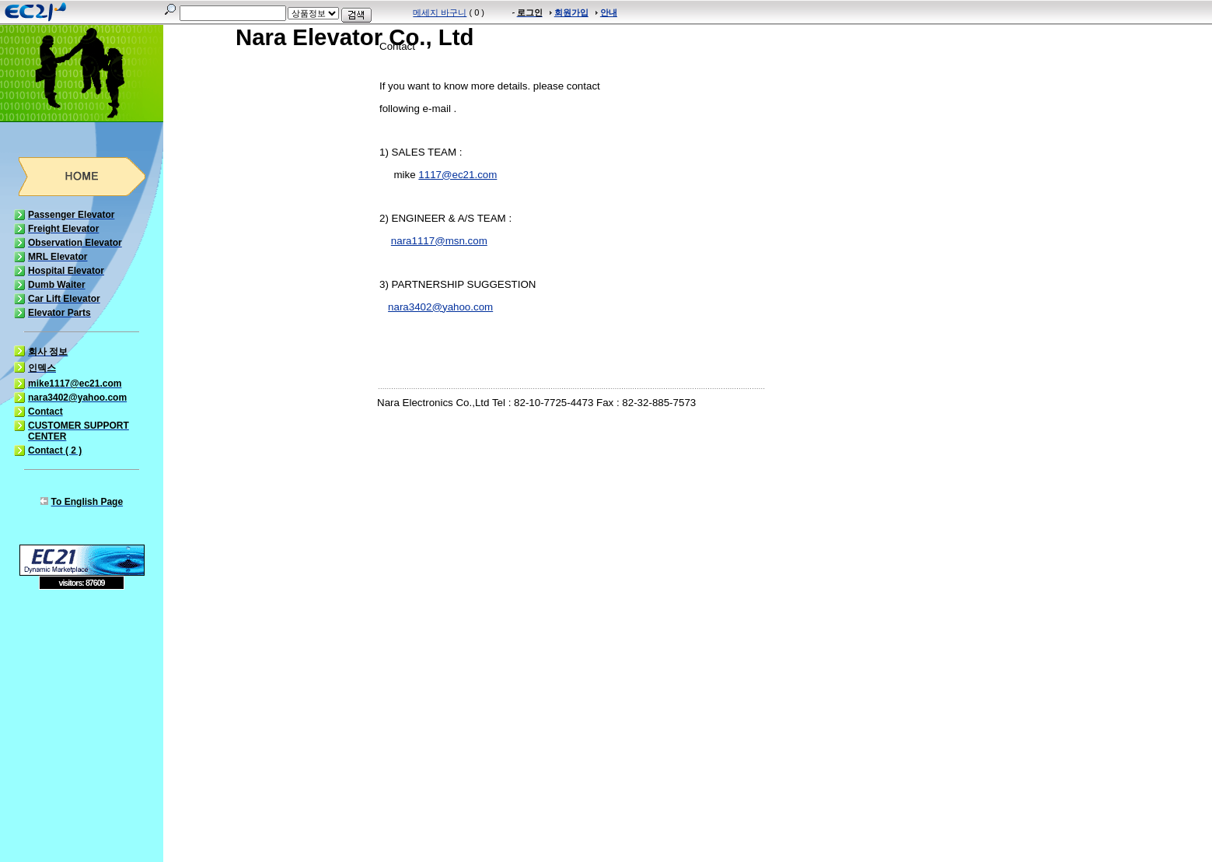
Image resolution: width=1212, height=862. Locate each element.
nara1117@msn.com (439, 241)
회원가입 (571, 12)
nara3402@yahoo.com (440, 307)
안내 (608, 12)
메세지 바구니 (439, 12)
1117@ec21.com (457, 174)
